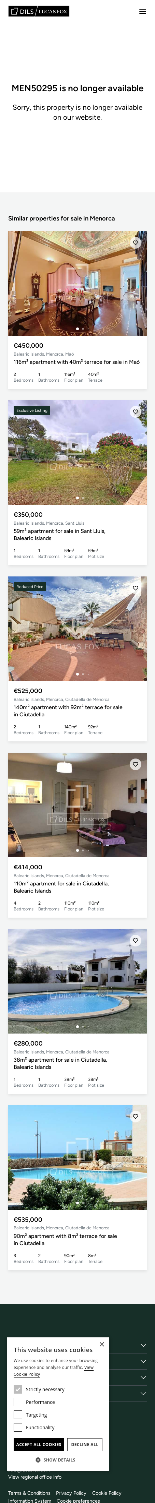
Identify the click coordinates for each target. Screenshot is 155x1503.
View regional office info (34, 1477)
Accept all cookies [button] (38, 1444)
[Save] (135, 243)
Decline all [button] (85, 1444)
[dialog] (58, 1404)
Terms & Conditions (29, 1493)
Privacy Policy (71, 1493)
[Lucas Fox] (39, 11)
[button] (58, 1460)
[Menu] (143, 11)
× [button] (101, 1344)
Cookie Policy (107, 1493)
